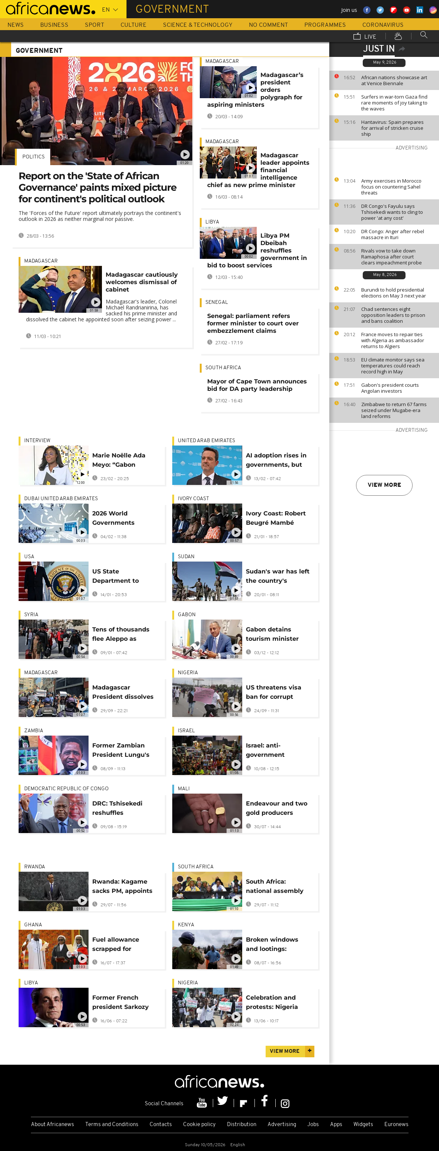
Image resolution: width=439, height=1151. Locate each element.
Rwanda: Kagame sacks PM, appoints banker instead (122, 887)
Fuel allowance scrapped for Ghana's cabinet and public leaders (124, 945)
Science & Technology (198, 25)
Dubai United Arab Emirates (61, 499)
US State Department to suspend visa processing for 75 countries (119, 577)
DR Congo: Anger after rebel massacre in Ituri (392, 234)
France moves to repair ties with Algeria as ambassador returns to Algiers (392, 340)
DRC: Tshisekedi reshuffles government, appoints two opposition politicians (117, 809)
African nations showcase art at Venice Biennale (394, 80)
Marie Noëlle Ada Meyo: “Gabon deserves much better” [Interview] (121, 461)
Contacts (161, 1125)
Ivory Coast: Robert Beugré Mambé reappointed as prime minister (276, 519)
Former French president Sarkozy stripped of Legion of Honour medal (121, 1003)
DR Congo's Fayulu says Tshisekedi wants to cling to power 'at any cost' (392, 212)
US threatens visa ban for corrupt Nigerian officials (273, 693)
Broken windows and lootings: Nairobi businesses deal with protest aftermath (275, 945)
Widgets (363, 1125)
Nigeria (188, 673)
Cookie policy (199, 1125)
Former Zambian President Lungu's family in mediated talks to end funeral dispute (122, 751)
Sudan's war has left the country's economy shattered (278, 577)
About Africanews (52, 1125)
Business (54, 25)
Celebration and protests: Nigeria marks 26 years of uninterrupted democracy (273, 1003)
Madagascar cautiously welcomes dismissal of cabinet (142, 282)
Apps (336, 1125)
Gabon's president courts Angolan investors (390, 388)
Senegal (216, 302)
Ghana (33, 925)
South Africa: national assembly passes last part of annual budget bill (275, 887)
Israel (186, 731)
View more (384, 485)
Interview (37, 441)
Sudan (186, 557)
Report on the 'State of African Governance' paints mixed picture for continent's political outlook (97, 187)
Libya (212, 222)
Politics (33, 157)
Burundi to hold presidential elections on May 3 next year (393, 293)
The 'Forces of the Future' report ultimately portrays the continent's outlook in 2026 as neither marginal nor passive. (100, 215)
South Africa (223, 368)
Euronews (396, 1125)
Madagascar (41, 261)
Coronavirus (383, 25)
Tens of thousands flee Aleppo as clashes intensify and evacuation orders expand (121, 635)
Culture (134, 25)
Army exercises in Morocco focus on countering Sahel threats (391, 187)
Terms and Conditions (111, 1125)
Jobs (313, 1125)
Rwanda (34, 867)
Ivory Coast (193, 499)
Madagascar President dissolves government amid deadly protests (123, 693)
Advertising (281, 1125)
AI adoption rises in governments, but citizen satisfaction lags (276, 461)
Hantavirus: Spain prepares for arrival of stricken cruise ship (392, 128)
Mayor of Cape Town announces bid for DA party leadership (257, 385)
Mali (184, 789)
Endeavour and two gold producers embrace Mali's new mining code (277, 809)
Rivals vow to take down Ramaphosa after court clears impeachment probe (391, 257)
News (15, 25)
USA (29, 557)
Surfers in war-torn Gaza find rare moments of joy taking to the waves (394, 103)
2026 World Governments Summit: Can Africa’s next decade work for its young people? (124, 519)
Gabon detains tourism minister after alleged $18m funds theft (275, 635)
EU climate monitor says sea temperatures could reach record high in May (392, 365)
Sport (94, 25)
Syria (31, 615)
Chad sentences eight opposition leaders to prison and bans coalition (393, 315)
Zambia (33, 731)
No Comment (268, 25)
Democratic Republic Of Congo (66, 789)
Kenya (186, 925)
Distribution (241, 1125)
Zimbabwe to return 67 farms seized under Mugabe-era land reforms (394, 410)
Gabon (187, 615)
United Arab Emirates (206, 441)
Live (364, 36)
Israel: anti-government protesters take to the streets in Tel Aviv (274, 751)
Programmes (325, 25)
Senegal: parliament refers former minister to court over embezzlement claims (253, 323)
